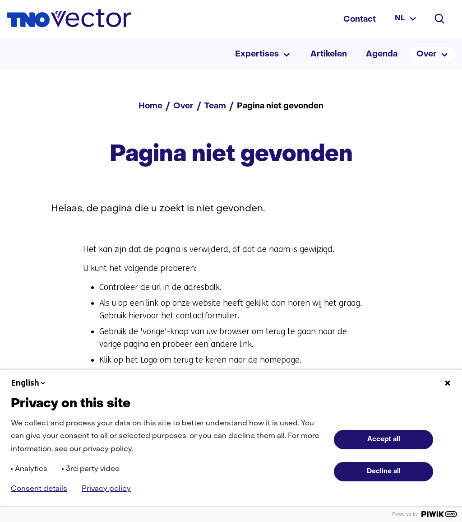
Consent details (39, 489)
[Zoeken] (439, 18)
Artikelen (328, 54)
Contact (359, 19)
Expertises (257, 54)
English (28, 383)
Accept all (383, 439)
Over (426, 54)
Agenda (381, 54)
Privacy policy (106, 489)
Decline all (384, 471)
